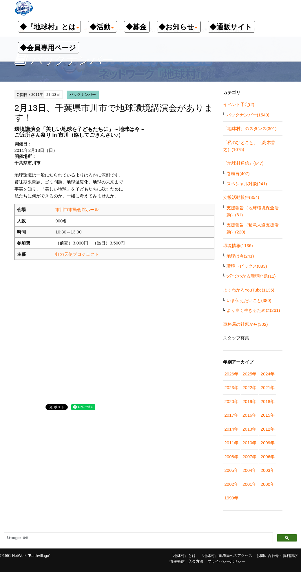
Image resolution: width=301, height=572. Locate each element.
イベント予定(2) (238, 104)
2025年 (249, 373)
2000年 (268, 484)
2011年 (231, 442)
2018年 (268, 401)
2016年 (249, 415)
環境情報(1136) (238, 245)
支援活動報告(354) (241, 197)
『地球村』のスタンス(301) (250, 128)
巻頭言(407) (238, 173)
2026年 (231, 373)
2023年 (231, 387)
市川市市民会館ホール (77, 209)
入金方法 (195, 561)
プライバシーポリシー (226, 561)
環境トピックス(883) (247, 266)
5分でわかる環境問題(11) (251, 276)
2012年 (268, 429)
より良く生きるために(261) (253, 310)
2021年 (268, 387)
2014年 (231, 429)
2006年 (268, 456)
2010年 (249, 442)
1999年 (231, 497)
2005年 (231, 470)
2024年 (268, 373)
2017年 (231, 415)
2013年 (249, 429)
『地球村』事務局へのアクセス (226, 555)
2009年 (268, 442)
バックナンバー (83, 94)
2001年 (249, 484)
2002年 (231, 484)
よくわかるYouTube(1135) (248, 289)
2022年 (249, 387)
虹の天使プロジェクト (77, 254)
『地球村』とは (182, 555)
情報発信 (177, 561)
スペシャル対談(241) (247, 183)
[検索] (138, 538)
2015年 (268, 415)
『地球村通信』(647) (243, 163)
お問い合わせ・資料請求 (277, 555)
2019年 (249, 401)
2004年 (249, 470)
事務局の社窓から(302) (245, 324)
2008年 (231, 456)
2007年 (249, 456)
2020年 (231, 401)
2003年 (268, 470)
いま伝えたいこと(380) (249, 300)
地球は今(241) (240, 255)
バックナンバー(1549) (248, 114)
